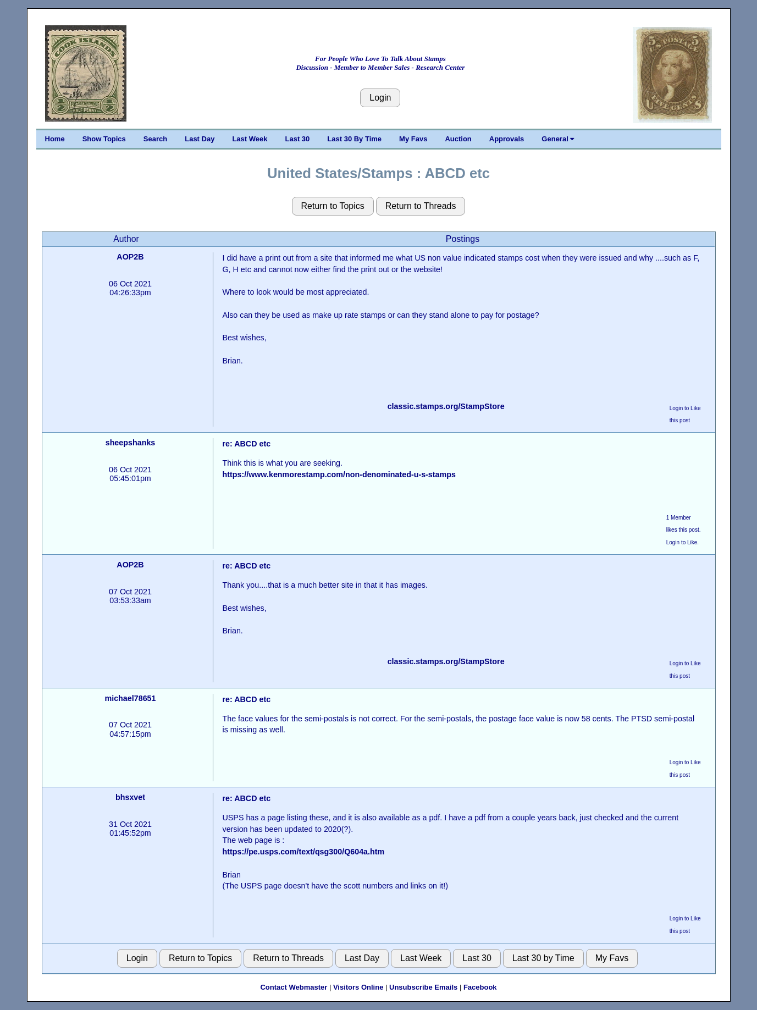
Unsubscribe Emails (423, 987)
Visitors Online (358, 987)
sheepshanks (131, 442)
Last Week (249, 139)
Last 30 (297, 139)
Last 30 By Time (354, 139)
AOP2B (130, 256)
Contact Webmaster (293, 987)
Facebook (480, 987)
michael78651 (130, 698)
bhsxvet (130, 797)
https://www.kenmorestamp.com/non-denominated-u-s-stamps (338, 474)
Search (155, 139)
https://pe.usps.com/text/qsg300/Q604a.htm (303, 851)
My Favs (413, 139)
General (557, 139)
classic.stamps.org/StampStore (446, 406)
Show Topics (104, 139)
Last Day (199, 139)
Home (55, 139)
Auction (458, 139)
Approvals (506, 139)
